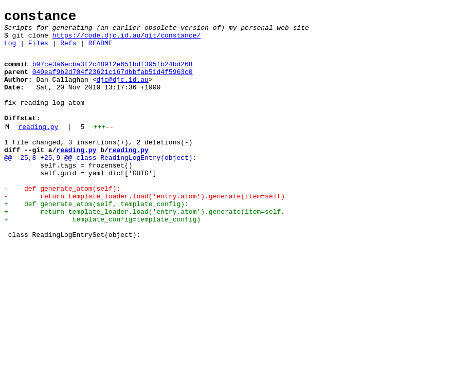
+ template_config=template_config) (102, 257)
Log (10, 50)
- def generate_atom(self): (62, 220)
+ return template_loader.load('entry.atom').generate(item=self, (144, 248)
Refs (68, 50)
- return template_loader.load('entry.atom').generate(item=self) (144, 229)
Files (38, 50)
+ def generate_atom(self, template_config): (96, 239)
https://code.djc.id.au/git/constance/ (126, 41)
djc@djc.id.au (122, 91)
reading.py (38, 148)
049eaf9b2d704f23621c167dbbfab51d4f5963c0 (112, 82)
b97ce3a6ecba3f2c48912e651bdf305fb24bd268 (112, 73)
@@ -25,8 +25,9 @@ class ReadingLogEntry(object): (100, 183)
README (100, 50)
